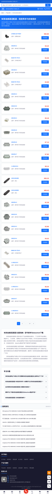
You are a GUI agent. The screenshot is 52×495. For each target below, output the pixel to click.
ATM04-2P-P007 (16, 34)
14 (29, 323)
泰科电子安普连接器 (20, 48)
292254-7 (14, 154)
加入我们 (20, 459)
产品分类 (8, 13)
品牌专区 (32, 459)
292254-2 (14, 46)
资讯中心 (26, 468)
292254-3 (14, 202)
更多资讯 (48, 406)
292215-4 (14, 238)
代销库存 (26, 459)
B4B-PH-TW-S (15, 82)
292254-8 (14, 130)
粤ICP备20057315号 (36, 486)
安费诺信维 (17, 36)
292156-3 (14, 70)
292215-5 (14, 214)
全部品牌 (20, 468)
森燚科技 (28, 488)
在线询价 (15, 468)
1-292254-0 (14, 310)
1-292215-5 (14, 262)
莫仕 (16, 181)
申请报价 (41, 8)
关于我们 (3, 459)
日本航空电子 (18, 60)
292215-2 (14, 274)
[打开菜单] (3, 8)
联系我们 (47, 8)
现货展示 (9, 468)
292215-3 (14, 226)
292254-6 (14, 142)
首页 (2, 13)
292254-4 (14, 94)
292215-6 (14, 106)
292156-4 (14, 118)
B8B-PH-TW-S (15, 250)
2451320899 (15, 190)
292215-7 (14, 298)
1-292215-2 (14, 286)
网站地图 (32, 468)
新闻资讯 (5, 406)
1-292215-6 (14, 166)
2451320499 (15, 178)
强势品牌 (15, 459)
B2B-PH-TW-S (15, 58)
